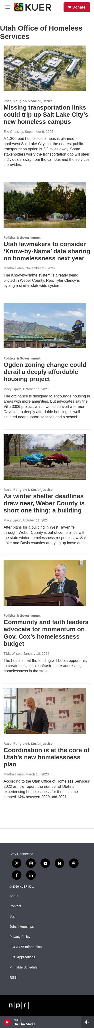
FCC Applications (22, 957)
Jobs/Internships (22, 926)
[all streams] (87, 1022)
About (14, 896)
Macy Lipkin (12, 389)
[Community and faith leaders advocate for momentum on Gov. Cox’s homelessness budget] (45, 583)
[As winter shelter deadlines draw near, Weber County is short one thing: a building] (45, 457)
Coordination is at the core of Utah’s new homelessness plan (46, 757)
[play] (7, 1022)
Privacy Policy (20, 937)
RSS (13, 977)
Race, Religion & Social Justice (28, 101)
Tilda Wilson (13, 653)
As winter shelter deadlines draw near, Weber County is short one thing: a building (44, 503)
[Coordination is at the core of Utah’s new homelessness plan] (45, 711)
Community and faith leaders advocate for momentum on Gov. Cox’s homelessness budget (46, 632)
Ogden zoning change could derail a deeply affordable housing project (45, 372)
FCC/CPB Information (26, 947)
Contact (15, 906)
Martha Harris (14, 268)
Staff (13, 916)
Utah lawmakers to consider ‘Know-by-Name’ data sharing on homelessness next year (47, 251)
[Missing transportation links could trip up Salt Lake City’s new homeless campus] (45, 68)
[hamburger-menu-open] (8, 7)
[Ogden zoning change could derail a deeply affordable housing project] (45, 325)
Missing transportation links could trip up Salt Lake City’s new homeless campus (46, 114)
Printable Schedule (24, 967)
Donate (78, 7)
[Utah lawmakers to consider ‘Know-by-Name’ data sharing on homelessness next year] (45, 204)
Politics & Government (22, 237)
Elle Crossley (13, 132)
